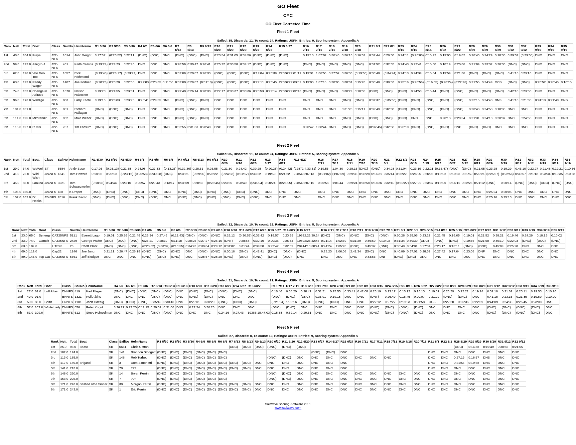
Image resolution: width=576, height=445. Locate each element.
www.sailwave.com (288, 407)
